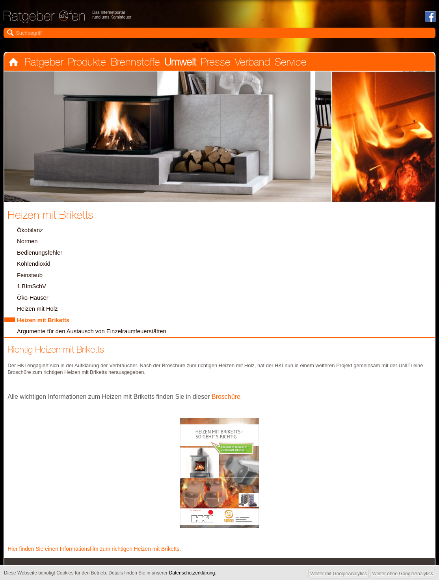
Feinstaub (31, 279)
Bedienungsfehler (41, 255)
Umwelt (178, 63)
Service (287, 63)
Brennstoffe (133, 63)
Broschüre (225, 403)
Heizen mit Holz (39, 314)
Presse (213, 63)
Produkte (86, 63)
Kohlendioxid (35, 267)
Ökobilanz (31, 232)
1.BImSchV (32, 290)
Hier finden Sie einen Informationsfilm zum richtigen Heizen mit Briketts (99, 555)
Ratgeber (43, 63)
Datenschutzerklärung (192, 573)
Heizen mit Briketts (45, 326)
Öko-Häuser (33, 302)
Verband (249, 63)
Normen (28, 244)
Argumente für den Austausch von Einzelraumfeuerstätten (97, 337)
